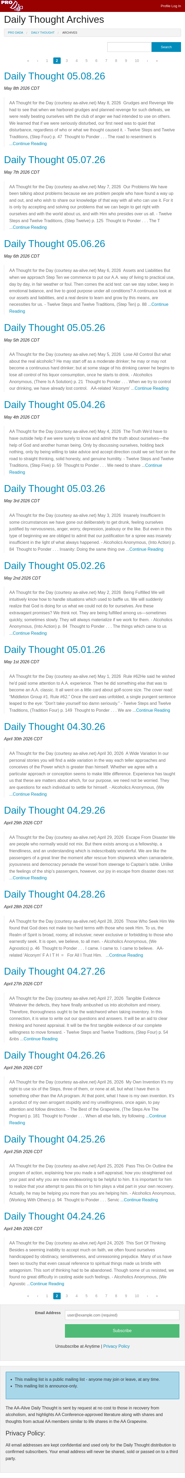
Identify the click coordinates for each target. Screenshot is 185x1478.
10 (137, 61)
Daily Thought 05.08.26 (54, 76)
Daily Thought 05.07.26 (54, 159)
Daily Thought (43, 32)
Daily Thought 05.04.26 (54, 404)
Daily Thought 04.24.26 (54, 1216)
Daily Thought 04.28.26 (54, 894)
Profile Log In (171, 6)
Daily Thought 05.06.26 (54, 243)
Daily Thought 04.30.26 (54, 726)
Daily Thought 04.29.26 (54, 810)
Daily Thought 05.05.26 (54, 327)
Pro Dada (15, 32)
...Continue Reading (28, 143)
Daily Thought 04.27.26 (54, 971)
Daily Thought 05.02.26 (54, 565)
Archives (69, 32)
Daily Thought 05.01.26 (54, 649)
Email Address (48, 1313)
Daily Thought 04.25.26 (54, 1139)
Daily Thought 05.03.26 (54, 488)
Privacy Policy (116, 1346)
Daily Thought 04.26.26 (54, 1055)
